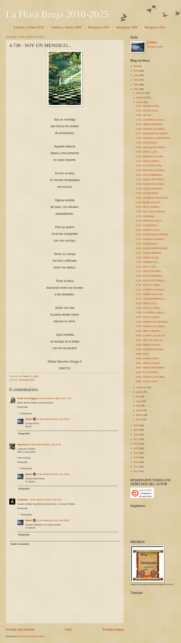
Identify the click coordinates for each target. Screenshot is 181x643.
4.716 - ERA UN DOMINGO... (150, 276)
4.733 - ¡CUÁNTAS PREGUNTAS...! (153, 198)
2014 (136, 453)
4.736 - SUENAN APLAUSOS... (151, 184)
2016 (136, 443)
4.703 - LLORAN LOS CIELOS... (151, 335)
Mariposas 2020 (126, 27)
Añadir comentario (19, 544)
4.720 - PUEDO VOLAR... (148, 257)
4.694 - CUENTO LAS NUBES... (151, 377)
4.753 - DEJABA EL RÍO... (148, 106)
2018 (136, 434)
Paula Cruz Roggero (27, 398)
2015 (136, 448)
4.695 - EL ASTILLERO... (147, 372)
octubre (140, 102)
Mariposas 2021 (27, 380)
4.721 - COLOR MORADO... (149, 253)
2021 (136, 89)
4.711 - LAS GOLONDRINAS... (150, 299)
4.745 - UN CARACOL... (147, 142)
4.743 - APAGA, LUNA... (147, 152)
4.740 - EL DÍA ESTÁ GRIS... (149, 165)
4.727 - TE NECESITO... (147, 225)
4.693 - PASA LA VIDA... (147, 381)
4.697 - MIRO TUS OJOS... (149, 363)
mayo (139, 401)
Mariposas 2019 (98, 27)
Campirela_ (23, 499)
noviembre (141, 97)
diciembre (141, 93)
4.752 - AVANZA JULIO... (147, 110)
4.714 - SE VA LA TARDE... (148, 285)
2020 (136, 425)
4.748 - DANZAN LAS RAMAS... (151, 129)
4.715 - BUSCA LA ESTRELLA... (151, 280)
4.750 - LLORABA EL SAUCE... (151, 120)
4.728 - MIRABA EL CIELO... (149, 220)
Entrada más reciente (20, 629)
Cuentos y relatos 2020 (66, 27)
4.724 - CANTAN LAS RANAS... (151, 239)
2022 (136, 84)
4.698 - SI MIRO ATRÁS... (148, 358)
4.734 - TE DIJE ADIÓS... (148, 193)
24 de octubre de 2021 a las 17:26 (45, 444)
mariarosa (22, 444)
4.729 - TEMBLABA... (146, 216)
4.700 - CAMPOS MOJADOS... (150, 349)
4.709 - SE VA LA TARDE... (148, 308)
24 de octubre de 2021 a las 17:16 (55, 398)
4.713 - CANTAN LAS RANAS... (151, 289)
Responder (22, 407)
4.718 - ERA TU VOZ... (146, 266)
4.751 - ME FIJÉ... (144, 115)
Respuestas (26, 413)
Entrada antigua (113, 629)
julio (138, 396)
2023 (136, 80)
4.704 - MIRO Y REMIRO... (148, 331)
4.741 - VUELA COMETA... (148, 161)
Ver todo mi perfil (155, 46)
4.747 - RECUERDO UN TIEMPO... (152, 133)
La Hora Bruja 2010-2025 (57, 14)
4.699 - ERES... (143, 354)
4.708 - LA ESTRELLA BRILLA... (151, 312)
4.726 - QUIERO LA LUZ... (148, 230)
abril (138, 405)
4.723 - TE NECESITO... (147, 244)
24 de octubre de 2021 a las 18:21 (46, 499)
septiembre (141, 387)
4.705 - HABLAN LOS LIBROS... (151, 326)
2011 (136, 466)
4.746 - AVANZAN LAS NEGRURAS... (154, 138)
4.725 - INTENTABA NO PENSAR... (153, 234)
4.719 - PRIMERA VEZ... (147, 262)
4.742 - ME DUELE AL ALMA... (150, 156)
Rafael (28, 419)
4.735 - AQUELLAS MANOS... (150, 188)
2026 (136, 66)
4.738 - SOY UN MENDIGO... (150, 175)
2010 (136, 471)
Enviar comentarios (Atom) (32, 636)
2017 (136, 439)
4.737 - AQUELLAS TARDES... (150, 179)
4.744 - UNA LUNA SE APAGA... (151, 147)
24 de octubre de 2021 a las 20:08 (53, 474)
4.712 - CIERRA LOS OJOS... (150, 294)
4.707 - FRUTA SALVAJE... (148, 317)
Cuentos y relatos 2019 (28, 27)
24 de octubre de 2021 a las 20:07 (53, 419)
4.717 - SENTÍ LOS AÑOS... (149, 271)
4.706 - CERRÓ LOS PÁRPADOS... (153, 322)
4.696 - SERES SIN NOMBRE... (151, 367)
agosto (139, 392)
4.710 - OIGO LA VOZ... (147, 303)
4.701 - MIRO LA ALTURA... (149, 344)
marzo (139, 410)
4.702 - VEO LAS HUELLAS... (150, 340)
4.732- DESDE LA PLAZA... (149, 202)
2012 (136, 462)
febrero (139, 415)
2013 (136, 457)
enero (139, 419)
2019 (136, 430)
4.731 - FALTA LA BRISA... (148, 207)
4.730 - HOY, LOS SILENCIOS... (151, 211)
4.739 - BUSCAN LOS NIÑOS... (151, 170)
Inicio (68, 629)
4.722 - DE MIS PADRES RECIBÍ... (152, 248)
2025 (136, 71)
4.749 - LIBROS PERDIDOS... (150, 124)
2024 (136, 75)
